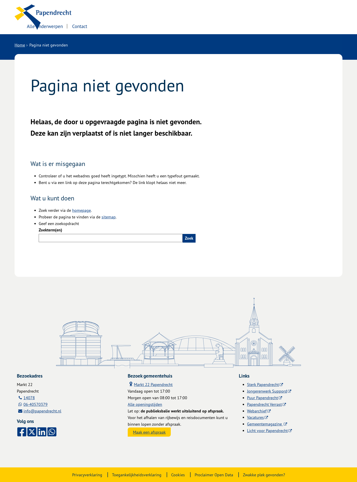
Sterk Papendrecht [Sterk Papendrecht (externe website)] (263, 384)
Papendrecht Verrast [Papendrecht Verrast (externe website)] (264, 404)
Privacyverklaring (87, 474)
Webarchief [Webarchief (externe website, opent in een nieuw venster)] (257, 410)
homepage (81, 210)
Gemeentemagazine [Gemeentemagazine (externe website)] (265, 423)
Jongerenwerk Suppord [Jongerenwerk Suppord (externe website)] (267, 391)
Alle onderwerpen (102, 25)
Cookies (178, 474)
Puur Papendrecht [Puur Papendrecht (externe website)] (262, 397)
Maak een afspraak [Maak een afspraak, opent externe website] (149, 432)
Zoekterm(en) (50, 230)
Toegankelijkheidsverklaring (136, 474)
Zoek (189, 238)
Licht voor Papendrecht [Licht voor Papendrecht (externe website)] (267, 430)
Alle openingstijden (145, 404)
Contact (137, 25)
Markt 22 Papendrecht (150, 384)
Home (20, 44)
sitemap (109, 216)
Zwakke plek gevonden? (264, 474)
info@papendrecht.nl (42, 410)
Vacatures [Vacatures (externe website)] (255, 417)
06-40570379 (35, 404)
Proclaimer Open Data (214, 474)
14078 (29, 397)
